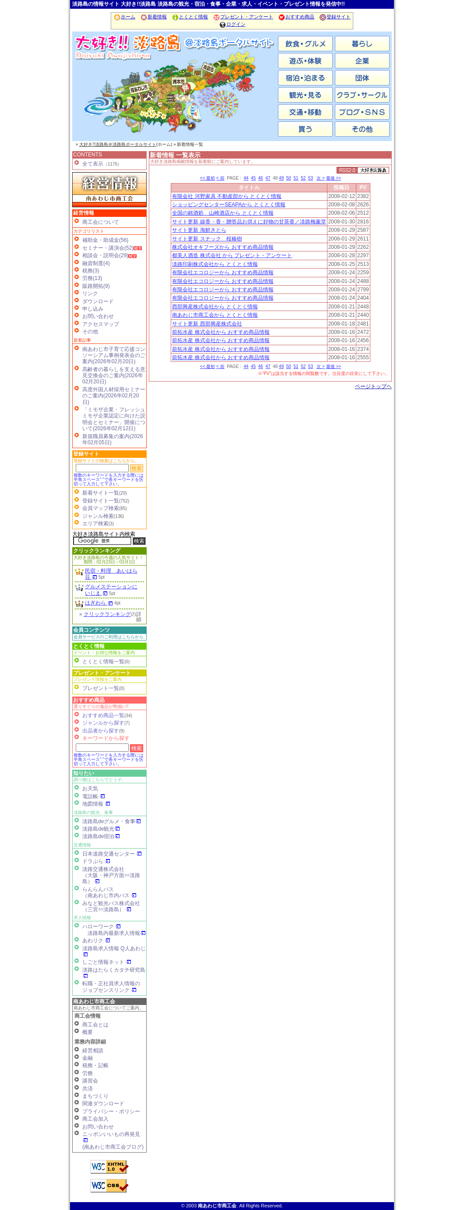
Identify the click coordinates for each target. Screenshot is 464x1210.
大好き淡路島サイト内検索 (103, 534)
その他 (90, 332)
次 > (320, 178)
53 (310, 178)
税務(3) (90, 271)
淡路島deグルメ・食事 (111, 821)
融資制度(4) (96, 263)
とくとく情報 (190, 16)
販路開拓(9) (96, 286)
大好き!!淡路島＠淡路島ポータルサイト (117, 144)
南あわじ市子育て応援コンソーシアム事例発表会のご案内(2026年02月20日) (113, 355)
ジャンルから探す (103, 723)
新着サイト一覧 (100, 493)
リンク (90, 293)
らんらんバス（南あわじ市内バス (109, 892)
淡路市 (243, 96)
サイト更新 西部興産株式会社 (207, 324)
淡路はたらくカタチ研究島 (113, 973)
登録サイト (335, 16)
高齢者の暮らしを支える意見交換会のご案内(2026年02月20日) (113, 375)
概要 (87, 1032)
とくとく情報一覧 (103, 661)
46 (260, 178)
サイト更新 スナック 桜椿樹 (207, 239)
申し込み (92, 309)
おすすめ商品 (296, 16)
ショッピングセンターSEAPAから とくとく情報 (228, 205)
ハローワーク (101, 926)
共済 (87, 1089)
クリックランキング (96, 551)
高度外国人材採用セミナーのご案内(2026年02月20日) (113, 395)
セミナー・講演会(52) (108, 248)
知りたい (83, 773)
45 (253, 178)
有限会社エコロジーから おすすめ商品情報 (222, 272)
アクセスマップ (100, 324)
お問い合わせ (98, 316)
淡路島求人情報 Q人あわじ (114, 951)
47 (267, 178)
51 (295, 178)
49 (281, 178)
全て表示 (92, 164)
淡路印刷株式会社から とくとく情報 (214, 264)
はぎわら (99, 603)
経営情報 (83, 213)
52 (303, 178)
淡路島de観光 (101, 829)
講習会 (90, 1081)
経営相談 (92, 1050)
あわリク (96, 941)
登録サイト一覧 (100, 501)
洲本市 (175, 96)
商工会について (100, 222)
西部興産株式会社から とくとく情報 (214, 307)
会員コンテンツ (91, 630)
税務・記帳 (95, 1065)
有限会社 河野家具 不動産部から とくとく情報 (226, 196)
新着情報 (153, 16)
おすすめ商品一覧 (103, 715)
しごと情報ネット (106, 962)
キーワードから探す (106, 738)
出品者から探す (100, 731)
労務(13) (92, 278)
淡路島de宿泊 (101, 836)
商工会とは (95, 1025)
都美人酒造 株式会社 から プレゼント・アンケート (232, 255)
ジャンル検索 (98, 516)
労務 (87, 1073)
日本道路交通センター (112, 854)
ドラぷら (96, 861)
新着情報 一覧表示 (175, 155)
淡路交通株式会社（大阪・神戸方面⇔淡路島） (111, 875)
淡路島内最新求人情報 (117, 933)
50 (288, 178)
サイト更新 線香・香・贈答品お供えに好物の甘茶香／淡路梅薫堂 (249, 222)
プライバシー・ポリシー (111, 1111)
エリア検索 (95, 523)
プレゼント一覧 (100, 688)
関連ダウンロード (103, 1103)
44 (245, 178)
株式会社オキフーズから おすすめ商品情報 (222, 247)
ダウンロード (98, 301)
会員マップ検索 (100, 508)
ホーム (124, 16)
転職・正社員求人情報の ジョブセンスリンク (111, 986)
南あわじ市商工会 (94, 1001)
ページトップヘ (373, 386)
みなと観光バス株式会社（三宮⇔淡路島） (111, 906)
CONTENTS (87, 155)
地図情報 (96, 804)
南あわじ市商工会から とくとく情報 (214, 315)
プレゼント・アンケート (243, 16)
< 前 (220, 178)
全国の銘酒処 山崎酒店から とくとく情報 (222, 213)
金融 (87, 1058)
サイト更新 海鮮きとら (199, 230)
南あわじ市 (107, 96)
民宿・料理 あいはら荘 (111, 574)
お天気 (90, 788)
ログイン (232, 24)
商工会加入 (95, 1119)
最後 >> (333, 178)
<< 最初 (207, 178)
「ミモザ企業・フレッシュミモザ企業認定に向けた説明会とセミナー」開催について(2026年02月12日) (113, 419)
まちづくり (95, 1096)
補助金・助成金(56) (105, 240)
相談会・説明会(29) (105, 255)
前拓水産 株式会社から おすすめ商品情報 (221, 332)
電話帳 (93, 796)
